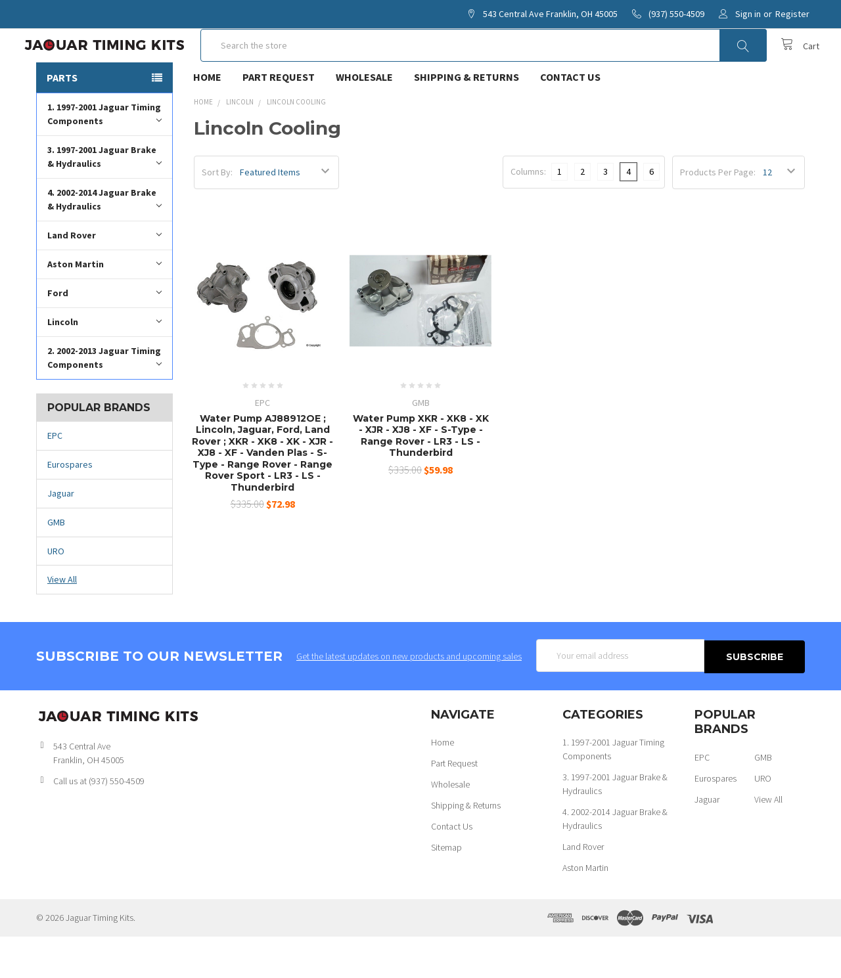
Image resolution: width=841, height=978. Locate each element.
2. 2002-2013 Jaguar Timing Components (104, 399)
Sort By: (217, 214)
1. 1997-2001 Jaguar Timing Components (104, 156)
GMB (56, 564)
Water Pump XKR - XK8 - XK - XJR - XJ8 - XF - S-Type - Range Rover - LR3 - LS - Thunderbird (421, 478)
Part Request (278, 118)
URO (55, 592)
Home (207, 118)
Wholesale (364, 118)
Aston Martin (104, 306)
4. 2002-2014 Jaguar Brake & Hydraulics (104, 241)
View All (62, 621)
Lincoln (104, 363)
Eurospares (70, 506)
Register (792, 14)
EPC (54, 477)
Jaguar (60, 535)
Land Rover (104, 277)
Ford (104, 334)
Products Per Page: (718, 214)
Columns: (528, 213)
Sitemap (446, 889)
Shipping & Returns (466, 118)
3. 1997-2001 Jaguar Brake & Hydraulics (104, 198)
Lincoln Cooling (296, 143)
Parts (62, 119)
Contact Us (570, 118)
